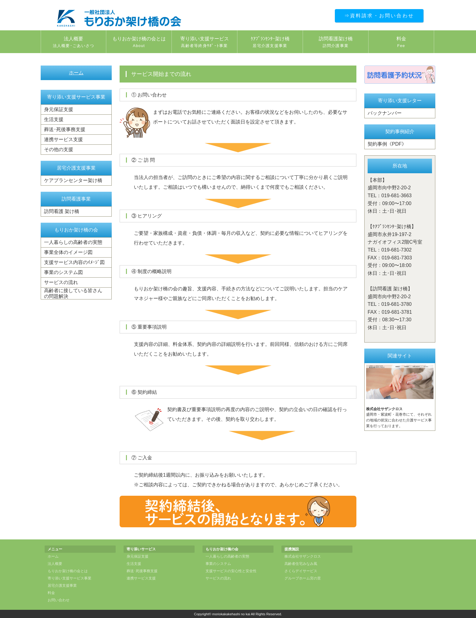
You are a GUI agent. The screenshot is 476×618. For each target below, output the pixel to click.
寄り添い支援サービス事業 (69, 578)
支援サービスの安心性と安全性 (231, 571)
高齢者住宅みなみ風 (300, 564)
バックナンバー (385, 113)
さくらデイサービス (300, 571)
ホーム (76, 72)
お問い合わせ (59, 600)
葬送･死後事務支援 (64, 129)
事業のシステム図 (63, 272)
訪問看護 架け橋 (61, 211)
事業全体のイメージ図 (68, 252)
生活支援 (53, 119)
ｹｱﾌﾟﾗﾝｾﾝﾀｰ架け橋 (270, 42)
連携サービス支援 (63, 139)
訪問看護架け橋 (335, 42)
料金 (401, 42)
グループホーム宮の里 (302, 578)
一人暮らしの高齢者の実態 (73, 242)
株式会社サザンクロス (302, 556)
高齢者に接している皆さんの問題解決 (73, 293)
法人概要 (73, 42)
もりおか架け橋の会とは (139, 42)
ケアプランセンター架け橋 (73, 180)
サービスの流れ (61, 282)
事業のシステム (218, 564)
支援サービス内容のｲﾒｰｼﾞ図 (74, 262)
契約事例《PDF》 (387, 144)
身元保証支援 (58, 109)
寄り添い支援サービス (204, 42)
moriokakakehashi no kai (231, 614)
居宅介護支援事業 (62, 585)
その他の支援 (58, 149)
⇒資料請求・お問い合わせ (379, 15)
